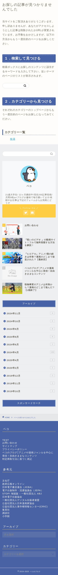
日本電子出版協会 (12, 496)
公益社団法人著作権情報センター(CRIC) (25, 506)
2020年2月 (31, 367)
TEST (5, 440)
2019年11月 (31, 383)
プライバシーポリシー (14, 449)
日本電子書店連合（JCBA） (18, 487)
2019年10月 (31, 391)
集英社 (6, 509)
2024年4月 (31, 352)
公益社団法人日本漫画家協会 (18, 503)
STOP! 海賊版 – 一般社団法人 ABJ (22, 493)
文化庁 (6, 480)
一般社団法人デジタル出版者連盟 (20, 500)
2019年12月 (31, 375)
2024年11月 (31, 313)
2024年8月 (31, 336)
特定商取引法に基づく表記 (17, 459)
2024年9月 (31, 328)
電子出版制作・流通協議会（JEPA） (22, 490)
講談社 (6, 513)
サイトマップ (9, 446)
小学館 (6, 516)
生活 (12, 139)
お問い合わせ (9, 442)
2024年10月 (31, 321)
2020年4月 (31, 359)
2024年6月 (31, 344)
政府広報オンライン (13, 484)
